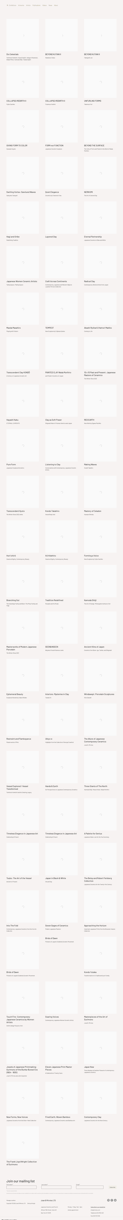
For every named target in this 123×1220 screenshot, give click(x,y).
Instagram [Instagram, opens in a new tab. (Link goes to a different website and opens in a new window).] (108, 1200)
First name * (9, 1184)
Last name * (44, 1184)
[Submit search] (7, 5)
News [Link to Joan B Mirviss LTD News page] (50, 5)
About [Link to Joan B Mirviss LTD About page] (56, 5)
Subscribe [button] (112, 1187)
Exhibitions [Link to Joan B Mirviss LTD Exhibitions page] (12, 5)
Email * (78, 1184)
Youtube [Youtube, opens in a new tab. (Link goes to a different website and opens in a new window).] (115, 1200)
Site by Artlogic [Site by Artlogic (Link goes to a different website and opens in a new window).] (31, 1203)
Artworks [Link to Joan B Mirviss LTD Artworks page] (21, 5)
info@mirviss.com (95, 1210)
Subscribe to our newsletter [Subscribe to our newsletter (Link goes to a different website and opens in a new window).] (98, 1207)
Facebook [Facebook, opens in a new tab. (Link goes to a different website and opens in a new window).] (112, 1200)
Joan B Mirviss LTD (103, 5)
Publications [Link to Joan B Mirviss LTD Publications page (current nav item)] (36, 5)
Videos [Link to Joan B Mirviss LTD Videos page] (44, 5)
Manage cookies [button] (10, 1200)
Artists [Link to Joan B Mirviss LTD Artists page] (28, 5)
